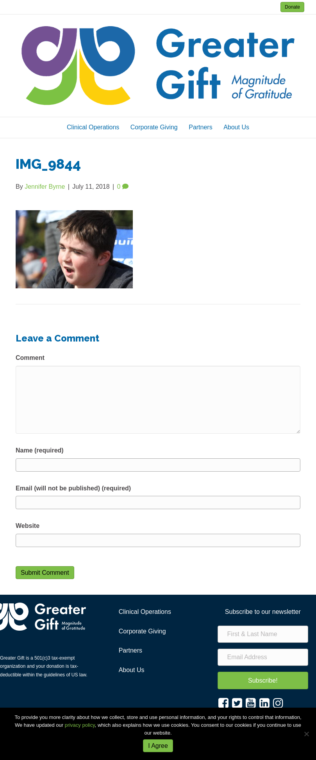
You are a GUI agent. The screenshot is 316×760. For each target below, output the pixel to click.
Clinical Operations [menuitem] (145, 611)
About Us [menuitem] (132, 670)
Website (27, 525)
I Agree (158, 745)
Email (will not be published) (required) (73, 488)
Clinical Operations (93, 127)
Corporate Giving (154, 127)
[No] (306, 734)
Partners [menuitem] (130, 650)
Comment (30, 357)
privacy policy (80, 725)
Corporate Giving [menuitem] (142, 631)
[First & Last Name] (263, 634)
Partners (200, 127)
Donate (292, 7)
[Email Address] (263, 657)
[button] (263, 680)
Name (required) (40, 450)
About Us (236, 127)
